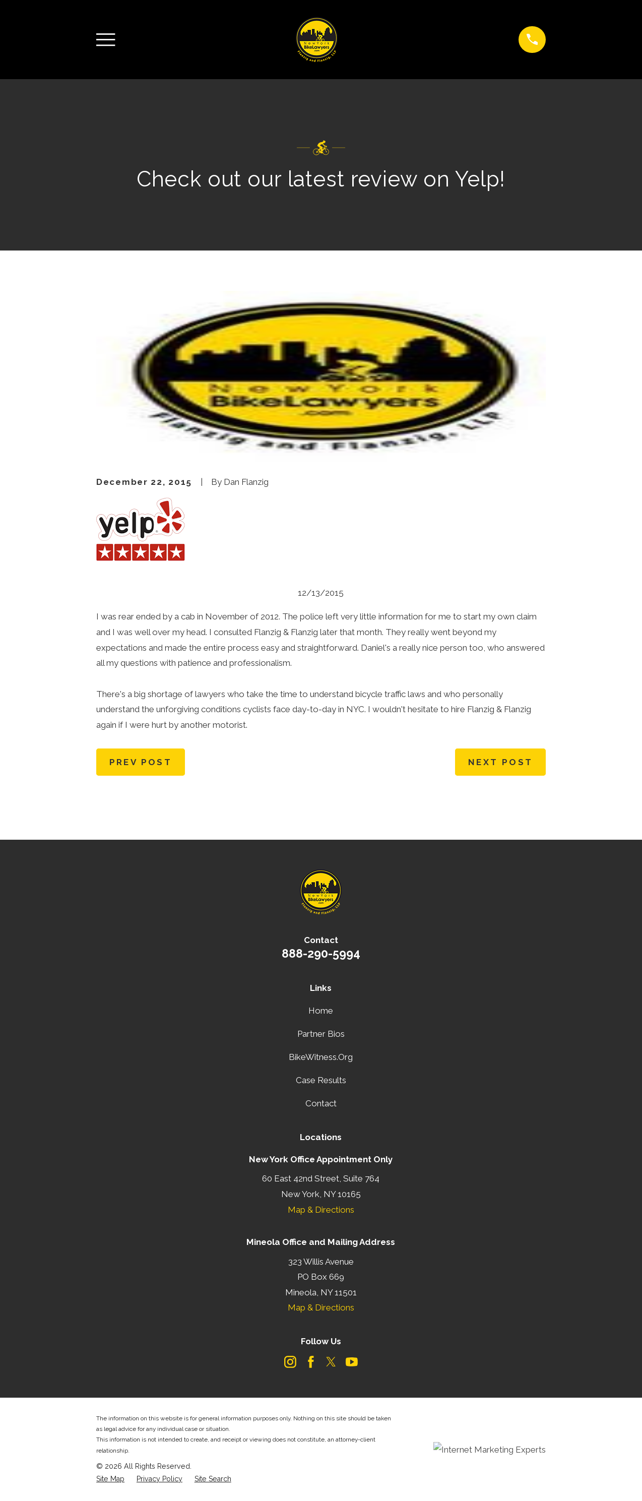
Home (320, 1011)
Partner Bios (321, 1034)
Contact (321, 1103)
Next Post (500, 762)
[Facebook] (311, 1362)
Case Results (321, 1080)
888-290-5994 (321, 953)
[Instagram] (290, 1362)
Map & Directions (321, 1210)
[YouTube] (352, 1362)
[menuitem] (110, 1479)
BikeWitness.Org (321, 1057)
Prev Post (140, 762)
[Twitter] (331, 1362)
